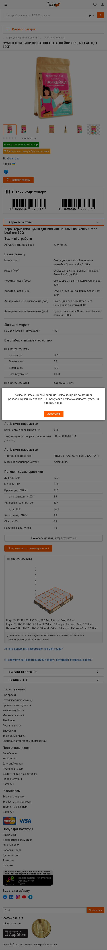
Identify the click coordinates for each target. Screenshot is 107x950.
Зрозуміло (53, 413)
